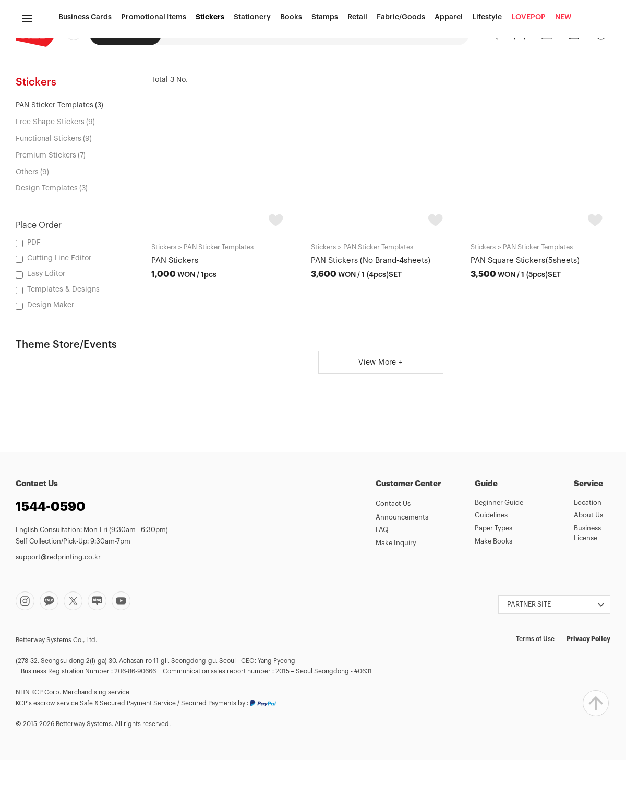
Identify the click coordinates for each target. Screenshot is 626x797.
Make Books (493, 578)
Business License (587, 570)
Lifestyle (487, 74)
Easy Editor (46, 311)
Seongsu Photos (373, 33)
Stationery (252, 74)
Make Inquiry (396, 579)
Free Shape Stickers (50, 159)
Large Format (310, 33)
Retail (357, 74)
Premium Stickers (46, 192)
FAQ (382, 566)
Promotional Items (153, 74)
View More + (380, 399)
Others (27, 208)
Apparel (449, 74)
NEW (563, 74)
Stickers (210, 74)
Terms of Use (535, 676)
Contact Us (393, 540)
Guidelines (491, 552)
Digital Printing (125, 34)
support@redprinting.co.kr (58, 593)
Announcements (402, 554)
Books (291, 74)
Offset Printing (192, 33)
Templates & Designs (63, 326)
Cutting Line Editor (59, 295)
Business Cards (85, 74)
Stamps (324, 74)
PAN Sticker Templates (54, 142)
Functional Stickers (48, 175)
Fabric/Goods (401, 74)
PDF (34, 279)
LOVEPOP (528, 74)
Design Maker (252, 33)
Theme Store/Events (66, 382)
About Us (588, 552)
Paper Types (493, 565)
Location (587, 539)
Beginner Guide (499, 539)
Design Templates (47, 225)
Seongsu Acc (436, 33)
